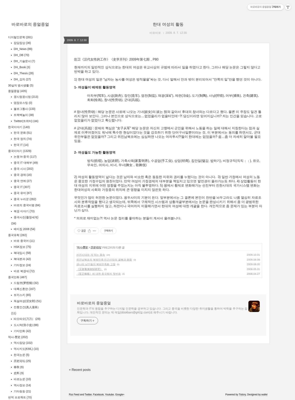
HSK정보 (22, 246)
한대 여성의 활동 (168, 24)
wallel (264, 394)
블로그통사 (24, 108)
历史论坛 (22, 361)
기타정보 (22, 265)
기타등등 (22, 391)
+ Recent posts (80, 369)
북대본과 (22, 259)
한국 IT (21, 144)
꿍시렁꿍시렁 (25, 96)
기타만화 (22, 331)
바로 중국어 (24, 240)
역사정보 (22, 385)
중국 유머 (22, 193)
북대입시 (22, 253)
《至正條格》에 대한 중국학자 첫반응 (98, 273)
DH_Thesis (23, 73)
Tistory (242, 394)
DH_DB (21, 55)
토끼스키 (22, 295)
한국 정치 (22, 138)
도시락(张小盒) (25, 325)
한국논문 (21, 354)
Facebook (98, 394)
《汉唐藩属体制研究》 (89, 269)
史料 (18, 373)
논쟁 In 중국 (24, 156)
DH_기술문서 (24, 61)
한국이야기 (19, 127)
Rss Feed (74, 394)
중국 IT (21, 187)
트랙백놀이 (23, 115)
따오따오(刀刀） (26, 318)
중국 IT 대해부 (25, 162)
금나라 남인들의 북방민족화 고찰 (95, 264)
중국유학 (17, 235)
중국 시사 (23, 168)
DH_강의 (22, 79)
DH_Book (21, 67)
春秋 (18, 367)
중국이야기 (19, 151)
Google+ (120, 394)
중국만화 (17, 277)
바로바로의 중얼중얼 (30, 24)
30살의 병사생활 (20, 85)
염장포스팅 (22, 102)
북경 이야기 (24, 211)
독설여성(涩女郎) (27, 301)
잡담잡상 (22, 43)
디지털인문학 (20, 37)
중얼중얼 (17, 91)
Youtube (109, 394)
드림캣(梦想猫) (25, 282)
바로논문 (22, 379)
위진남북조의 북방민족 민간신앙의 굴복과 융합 (104, 259)
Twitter (88, 394)
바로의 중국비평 (26, 205)
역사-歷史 (18, 337)
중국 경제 (22, 174)
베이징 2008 (24, 229)
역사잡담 (22, 342)
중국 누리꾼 (24, 199)
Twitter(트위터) (25, 121)
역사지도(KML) (26, 348)
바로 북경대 (24, 271)
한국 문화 (22, 132)
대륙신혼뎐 (24, 289)
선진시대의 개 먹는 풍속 (90, 254)
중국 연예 (22, 180)
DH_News (22, 49)
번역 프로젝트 (20, 397)
